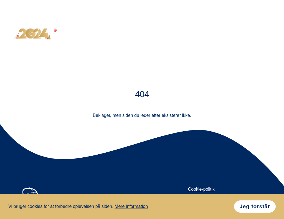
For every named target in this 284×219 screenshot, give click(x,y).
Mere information (131, 206)
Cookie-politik (201, 189)
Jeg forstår (255, 206)
